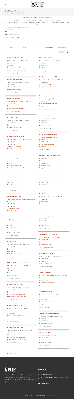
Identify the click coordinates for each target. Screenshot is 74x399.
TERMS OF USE (51, 396)
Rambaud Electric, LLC (13, 98)
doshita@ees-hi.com (46, 85)
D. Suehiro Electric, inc (13, 196)
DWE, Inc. (42, 213)
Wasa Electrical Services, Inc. (15, 136)
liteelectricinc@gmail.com (47, 342)
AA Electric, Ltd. (11, 220)
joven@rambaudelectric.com (15, 108)
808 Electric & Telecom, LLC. (48, 134)
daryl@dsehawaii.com (13, 209)
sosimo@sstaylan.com (13, 34)
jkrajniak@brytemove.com (14, 166)
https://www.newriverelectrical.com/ (50, 168)
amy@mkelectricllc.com (14, 251)
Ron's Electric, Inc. (44, 115)
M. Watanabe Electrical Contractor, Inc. (19, 263)
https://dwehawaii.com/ (47, 225)
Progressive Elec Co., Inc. (14, 79)
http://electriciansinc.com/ (47, 106)
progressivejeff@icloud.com (15, 89)
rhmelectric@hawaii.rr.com (14, 127)
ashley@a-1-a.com (45, 68)
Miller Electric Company (14, 177)
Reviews (12, 48)
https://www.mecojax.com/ (15, 187)
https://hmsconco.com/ (47, 304)
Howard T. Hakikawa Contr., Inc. (49, 313)
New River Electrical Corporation (49, 156)
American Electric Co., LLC (14, 327)
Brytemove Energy (12, 158)
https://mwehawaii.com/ (14, 275)
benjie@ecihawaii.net (46, 244)
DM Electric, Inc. (44, 194)
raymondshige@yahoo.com (47, 264)
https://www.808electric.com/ (48, 147)
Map (37, 48)
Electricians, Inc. (44, 96)
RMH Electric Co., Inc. (13, 117)
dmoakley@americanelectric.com (16, 68)
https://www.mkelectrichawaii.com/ (17, 254)
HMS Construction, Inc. (46, 292)
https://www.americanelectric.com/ (17, 70)
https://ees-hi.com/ (46, 87)
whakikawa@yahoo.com (47, 323)
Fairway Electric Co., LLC (46, 253)
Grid (61, 52)
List (57, 52)
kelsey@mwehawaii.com (14, 273)
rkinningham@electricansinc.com (49, 104)
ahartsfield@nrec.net (46, 166)
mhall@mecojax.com (13, 185)
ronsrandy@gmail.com (46, 125)
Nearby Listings (62, 48)
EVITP (7, 13)
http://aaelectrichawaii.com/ (15, 232)
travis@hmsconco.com (46, 302)
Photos (25, 48)
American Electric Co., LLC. (14, 58)
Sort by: (15, 52)
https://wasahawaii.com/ (14, 149)
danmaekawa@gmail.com (47, 204)
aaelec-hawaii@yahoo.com (15, 230)
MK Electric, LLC (11, 241)
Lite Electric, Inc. (44, 332)
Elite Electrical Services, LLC (48, 77)
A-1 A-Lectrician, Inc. (45, 58)
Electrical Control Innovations (48, 234)
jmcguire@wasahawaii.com (15, 147)
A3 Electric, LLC (44, 177)
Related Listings (49, 48)
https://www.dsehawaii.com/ (15, 211)
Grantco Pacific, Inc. (45, 273)
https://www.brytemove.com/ (16, 168)
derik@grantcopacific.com (47, 283)
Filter (7, 52)
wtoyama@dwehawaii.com (47, 223)
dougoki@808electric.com (47, 144)
